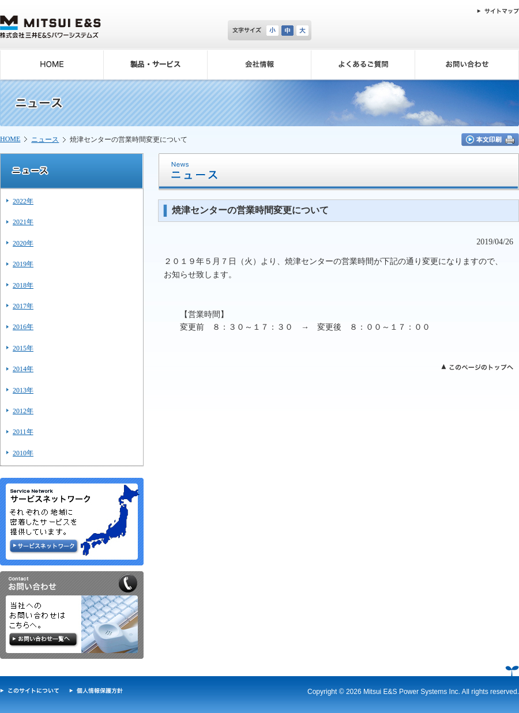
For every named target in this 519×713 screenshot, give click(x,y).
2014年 (23, 369)
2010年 (23, 453)
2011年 (23, 432)
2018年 (23, 285)
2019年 (23, 264)
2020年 (23, 243)
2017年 (23, 306)
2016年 (23, 327)
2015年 (23, 348)
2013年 (23, 390)
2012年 (23, 411)
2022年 (23, 201)
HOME (10, 139)
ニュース (45, 139)
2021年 (23, 222)
